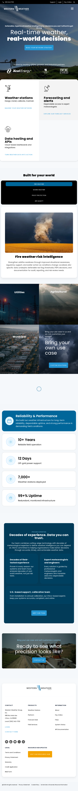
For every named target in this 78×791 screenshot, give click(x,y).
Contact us (39, 663)
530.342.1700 (9, 2)
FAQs (57, 723)
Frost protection (39, 195)
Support (53, 2)
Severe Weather (39, 190)
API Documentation (62, 733)
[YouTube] (15, 745)
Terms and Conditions (12, 756)
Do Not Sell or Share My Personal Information (54, 788)
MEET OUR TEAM (39, 616)
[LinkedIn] (10, 745)
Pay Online (68, 2)
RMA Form (8, 775)
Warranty (8, 766)
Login (60, 2)
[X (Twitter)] (19, 745)
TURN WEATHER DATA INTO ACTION (18, 155)
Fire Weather (39, 184)
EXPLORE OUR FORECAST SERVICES (57, 114)
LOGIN (7, 730)
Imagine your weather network (18, 108)
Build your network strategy (39, 48)
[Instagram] (23, 745)
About (57, 714)
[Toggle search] (74, 2)
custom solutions (58, 365)
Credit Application (11, 770)
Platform (31, 718)
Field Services (32, 728)
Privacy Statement (11, 761)
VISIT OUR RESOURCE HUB (40, 758)
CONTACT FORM (11, 735)
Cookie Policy (35, 788)
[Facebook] (6, 745)
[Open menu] (72, 9)
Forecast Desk (33, 723)
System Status (60, 728)
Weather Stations (34, 714)
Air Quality (39, 201)
